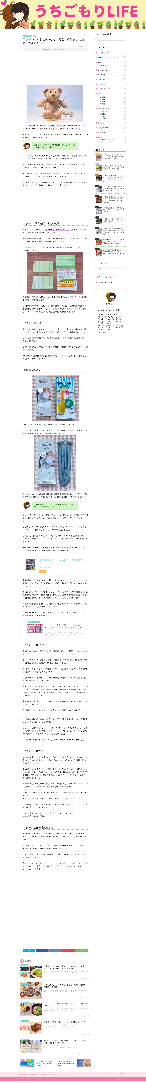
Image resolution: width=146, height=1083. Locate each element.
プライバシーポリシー (105, 282)
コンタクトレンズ (112, 75)
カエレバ (49, 567)
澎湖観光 (113, 119)
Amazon (43, 571)
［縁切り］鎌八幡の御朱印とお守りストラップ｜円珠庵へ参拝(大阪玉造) (113, 209)
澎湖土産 (113, 114)
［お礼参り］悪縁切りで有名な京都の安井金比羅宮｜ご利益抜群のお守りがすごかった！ (113, 188)
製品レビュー (112, 137)
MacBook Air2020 (112, 70)
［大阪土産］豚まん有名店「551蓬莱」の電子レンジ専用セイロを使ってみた (113, 156)
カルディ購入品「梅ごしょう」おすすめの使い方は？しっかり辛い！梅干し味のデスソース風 (113, 251)
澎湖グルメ (113, 112)
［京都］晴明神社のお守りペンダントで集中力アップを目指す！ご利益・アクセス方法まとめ (113, 178)
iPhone (112, 62)
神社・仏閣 (112, 132)
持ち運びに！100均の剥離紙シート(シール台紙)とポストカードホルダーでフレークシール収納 (113, 231)
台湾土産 (113, 99)
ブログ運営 (112, 79)
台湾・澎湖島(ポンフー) (112, 108)
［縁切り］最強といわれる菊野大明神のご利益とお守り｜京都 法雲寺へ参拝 (113, 220)
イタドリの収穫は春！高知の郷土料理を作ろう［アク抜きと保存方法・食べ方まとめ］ (113, 167)
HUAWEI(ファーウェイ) (113, 139)
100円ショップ (112, 53)
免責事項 (37, 1080)
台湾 (112, 93)
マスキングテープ (112, 89)
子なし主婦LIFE (27, 35)
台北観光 (113, 97)
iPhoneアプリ (113, 66)
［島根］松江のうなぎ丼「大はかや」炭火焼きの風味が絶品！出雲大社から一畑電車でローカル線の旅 (113, 199)
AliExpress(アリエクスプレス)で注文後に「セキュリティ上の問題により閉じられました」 (113, 241)
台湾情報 (113, 102)
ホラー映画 (112, 84)
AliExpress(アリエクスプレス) (112, 57)
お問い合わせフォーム (105, 332)
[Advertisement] (55, 69)
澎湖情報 (113, 116)
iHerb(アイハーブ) (113, 142)
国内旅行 (112, 123)
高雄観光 (113, 104)
